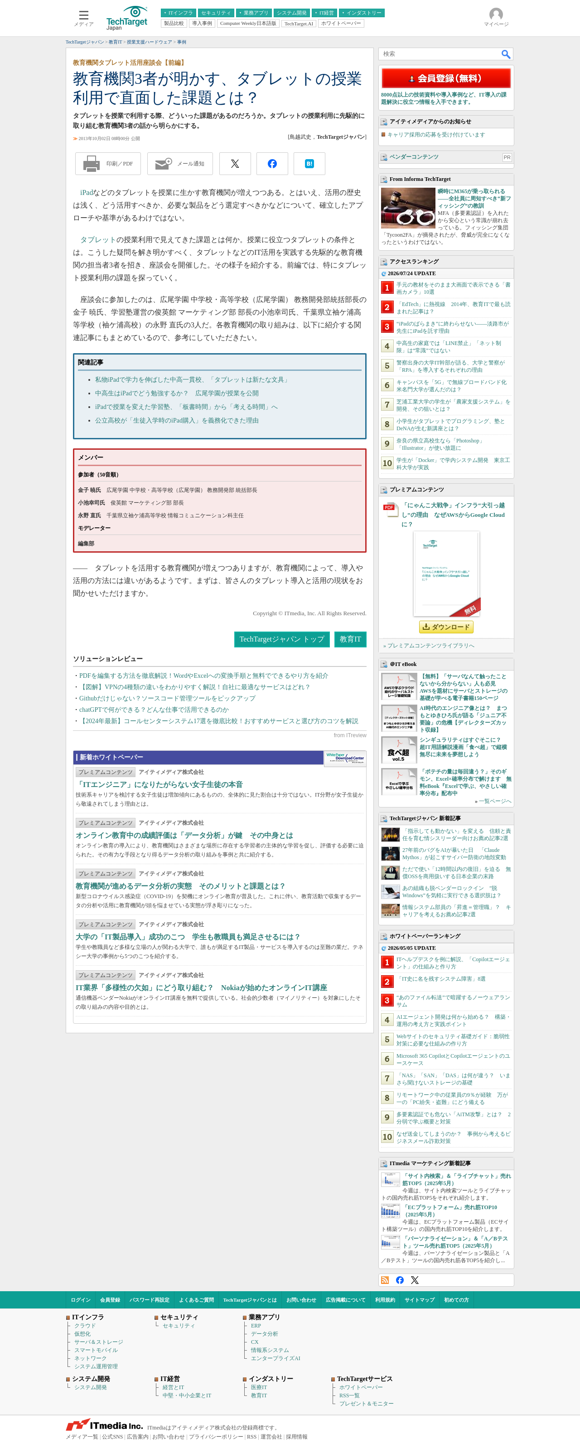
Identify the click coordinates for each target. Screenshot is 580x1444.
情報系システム (270, 1350)
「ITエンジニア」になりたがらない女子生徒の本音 (159, 784)
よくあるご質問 (196, 1300)
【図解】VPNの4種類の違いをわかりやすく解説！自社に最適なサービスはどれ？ (195, 687)
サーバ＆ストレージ (98, 1342)
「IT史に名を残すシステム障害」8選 (441, 979)
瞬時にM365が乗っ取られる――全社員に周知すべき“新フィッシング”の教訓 (474, 198)
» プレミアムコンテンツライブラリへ (428, 645)
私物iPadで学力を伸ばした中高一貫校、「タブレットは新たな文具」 (192, 379)
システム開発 (90, 1387)
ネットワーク (90, 1358)
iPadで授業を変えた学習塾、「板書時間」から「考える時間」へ (186, 407)
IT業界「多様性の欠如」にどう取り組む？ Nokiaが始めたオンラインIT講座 (201, 988)
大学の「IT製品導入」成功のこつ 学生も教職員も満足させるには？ (188, 937)
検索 (506, 54)
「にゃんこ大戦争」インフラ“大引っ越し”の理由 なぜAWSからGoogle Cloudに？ (453, 515)
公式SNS (112, 1437)
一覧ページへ (495, 801)
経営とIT (173, 1387)
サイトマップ (420, 1300)
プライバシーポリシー (216, 1437)
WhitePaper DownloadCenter (345, 759)
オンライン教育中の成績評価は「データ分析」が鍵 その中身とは (184, 835)
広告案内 (138, 1437)
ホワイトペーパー (361, 1387)
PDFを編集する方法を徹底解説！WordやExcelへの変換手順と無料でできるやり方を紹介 (204, 675)
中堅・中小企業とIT (187, 1395)
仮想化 (82, 1334)
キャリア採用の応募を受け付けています (436, 134)
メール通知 (190, 163)
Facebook (400, 1280)
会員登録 (110, 1300)
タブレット (98, 239)
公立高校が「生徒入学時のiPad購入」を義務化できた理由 (177, 420)
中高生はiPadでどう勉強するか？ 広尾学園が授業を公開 (177, 393)
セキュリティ (179, 1325)
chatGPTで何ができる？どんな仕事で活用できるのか (154, 709)
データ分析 (264, 1334)
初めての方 (456, 1300)
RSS (385, 1280)
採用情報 (297, 1437)
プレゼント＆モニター (366, 1403)
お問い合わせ (301, 1300)
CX (255, 1342)
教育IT (350, 639)
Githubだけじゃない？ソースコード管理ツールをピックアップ (167, 698)
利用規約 (385, 1300)
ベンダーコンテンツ (414, 157)
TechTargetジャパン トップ (282, 639)
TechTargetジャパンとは (250, 1300)
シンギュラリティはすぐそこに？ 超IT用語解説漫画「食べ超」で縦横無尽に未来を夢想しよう (463, 747)
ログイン (81, 1300)
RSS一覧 (349, 1395)
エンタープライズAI (275, 1358)
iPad (86, 192)
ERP (256, 1325)
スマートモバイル (96, 1350)
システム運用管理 (96, 1366)
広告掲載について (346, 1300)
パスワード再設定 (149, 1300)
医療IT (259, 1387)
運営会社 (271, 1437)
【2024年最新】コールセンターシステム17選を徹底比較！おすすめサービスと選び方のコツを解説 (218, 721)
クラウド (85, 1325)
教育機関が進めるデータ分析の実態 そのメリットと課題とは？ (181, 886)
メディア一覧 (82, 1437)
